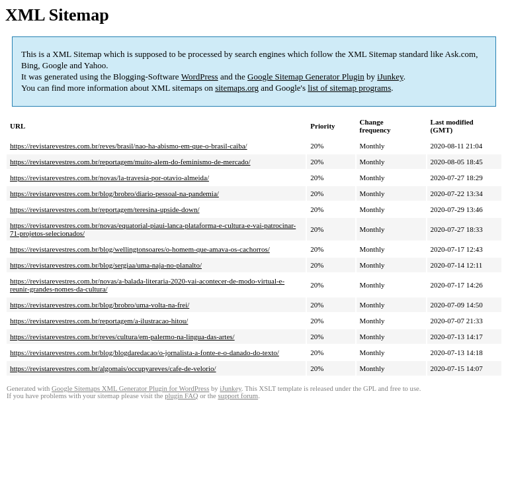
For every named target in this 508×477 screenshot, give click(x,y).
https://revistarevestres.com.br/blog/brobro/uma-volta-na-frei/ (99, 305)
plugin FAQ (181, 395)
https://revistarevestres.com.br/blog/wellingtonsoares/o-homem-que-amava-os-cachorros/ (140, 249)
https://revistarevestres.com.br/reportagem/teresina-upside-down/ (105, 209)
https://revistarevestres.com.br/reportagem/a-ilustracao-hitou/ (99, 321)
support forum (238, 395)
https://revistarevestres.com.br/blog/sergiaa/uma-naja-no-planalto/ (106, 265)
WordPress (199, 76)
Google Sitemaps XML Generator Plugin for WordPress (130, 388)
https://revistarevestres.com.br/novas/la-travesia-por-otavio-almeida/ (109, 178)
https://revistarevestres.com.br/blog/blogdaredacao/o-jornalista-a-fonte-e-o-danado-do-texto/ (144, 352)
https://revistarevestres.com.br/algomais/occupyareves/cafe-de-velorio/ (113, 368)
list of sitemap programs (349, 88)
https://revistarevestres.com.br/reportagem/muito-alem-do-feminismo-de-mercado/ (130, 162)
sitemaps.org (237, 88)
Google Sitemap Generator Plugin (305, 76)
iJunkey (390, 76)
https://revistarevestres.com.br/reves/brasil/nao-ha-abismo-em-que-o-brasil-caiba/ (128, 146)
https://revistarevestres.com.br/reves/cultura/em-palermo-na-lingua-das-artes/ (122, 337)
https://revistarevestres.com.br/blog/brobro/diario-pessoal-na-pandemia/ (114, 193)
